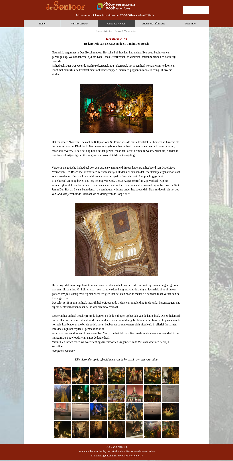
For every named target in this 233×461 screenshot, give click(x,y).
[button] (62, 375)
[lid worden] (196, 10)
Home (42, 23)
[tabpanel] (115, 15)
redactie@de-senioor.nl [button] (130, 455)
